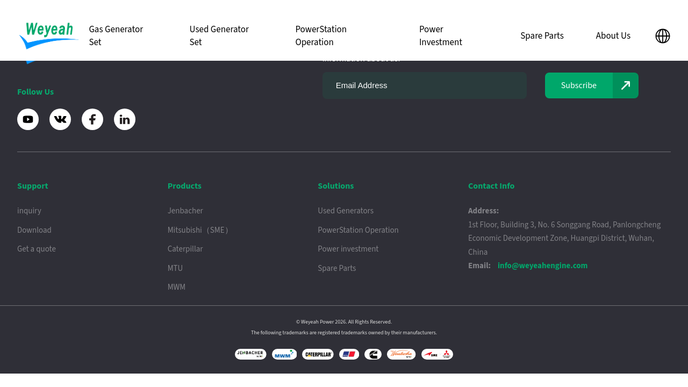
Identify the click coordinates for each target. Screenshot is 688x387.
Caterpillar (185, 249)
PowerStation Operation (321, 36)
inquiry (29, 211)
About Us (613, 36)
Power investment (348, 249)
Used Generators (346, 211)
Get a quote (36, 249)
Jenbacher (185, 211)
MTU (175, 268)
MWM (177, 287)
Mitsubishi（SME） (200, 230)
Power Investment (440, 36)
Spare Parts (541, 36)
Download (34, 230)
